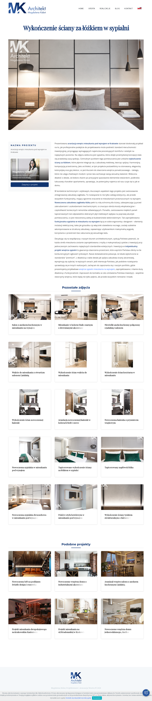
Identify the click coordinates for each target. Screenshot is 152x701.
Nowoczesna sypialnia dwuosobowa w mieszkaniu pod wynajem (29, 516)
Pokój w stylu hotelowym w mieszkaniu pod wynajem (71, 516)
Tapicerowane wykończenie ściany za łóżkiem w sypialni (75, 469)
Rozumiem (97, 698)
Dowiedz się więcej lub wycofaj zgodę (78, 698)
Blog (117, 9)
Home (81, 9)
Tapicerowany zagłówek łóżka (119, 467)
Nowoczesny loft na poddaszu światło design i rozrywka (26, 583)
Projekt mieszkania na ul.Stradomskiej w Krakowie (71, 631)
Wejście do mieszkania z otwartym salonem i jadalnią (28, 374)
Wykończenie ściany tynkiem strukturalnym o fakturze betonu (121, 516)
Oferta (91, 9)
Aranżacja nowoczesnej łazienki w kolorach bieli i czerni (74, 421)
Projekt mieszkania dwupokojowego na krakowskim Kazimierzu (29, 631)
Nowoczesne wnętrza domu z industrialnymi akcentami (72, 583)
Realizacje (105, 9)
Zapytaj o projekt (30, 184)
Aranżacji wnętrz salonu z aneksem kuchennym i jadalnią (121, 583)
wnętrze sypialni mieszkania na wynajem (97, 269)
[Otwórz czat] (146, 692)
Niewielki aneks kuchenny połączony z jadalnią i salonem (122, 326)
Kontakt (128, 9)
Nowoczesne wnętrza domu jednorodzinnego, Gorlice (118, 631)
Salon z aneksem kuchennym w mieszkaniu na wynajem (27, 326)
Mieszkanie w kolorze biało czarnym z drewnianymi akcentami (75, 326)
